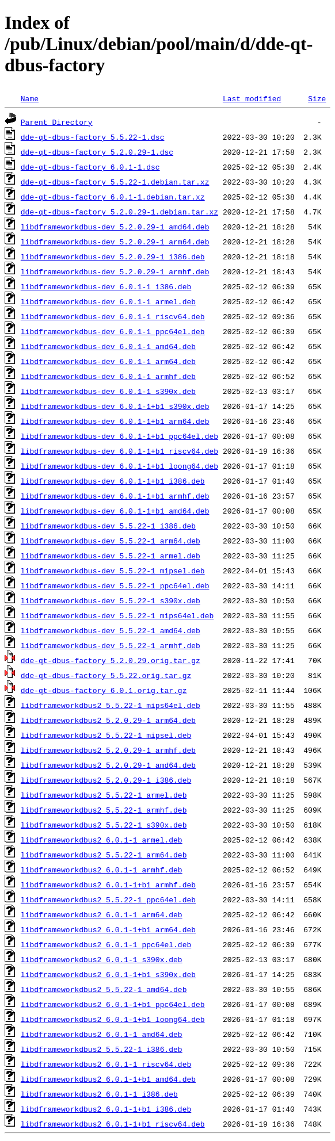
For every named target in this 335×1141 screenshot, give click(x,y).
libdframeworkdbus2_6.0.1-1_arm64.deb (101, 914)
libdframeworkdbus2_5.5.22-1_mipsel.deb (106, 735)
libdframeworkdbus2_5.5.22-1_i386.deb (101, 1049)
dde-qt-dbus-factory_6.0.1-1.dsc (90, 167)
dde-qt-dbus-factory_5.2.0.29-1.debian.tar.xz (119, 211)
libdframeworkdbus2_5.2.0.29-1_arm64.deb (108, 720)
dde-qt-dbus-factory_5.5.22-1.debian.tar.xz (115, 182)
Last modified (252, 98)
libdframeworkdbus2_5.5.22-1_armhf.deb (104, 810)
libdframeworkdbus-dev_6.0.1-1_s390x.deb (108, 391)
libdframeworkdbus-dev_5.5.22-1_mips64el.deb (117, 615)
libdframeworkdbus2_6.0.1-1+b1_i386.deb (106, 1109)
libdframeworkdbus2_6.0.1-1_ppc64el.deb (106, 944)
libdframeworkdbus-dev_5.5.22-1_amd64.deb (110, 630)
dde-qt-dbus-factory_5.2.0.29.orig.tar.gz (110, 660)
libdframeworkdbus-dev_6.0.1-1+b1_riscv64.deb (119, 451)
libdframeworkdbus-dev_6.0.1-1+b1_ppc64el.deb (119, 436)
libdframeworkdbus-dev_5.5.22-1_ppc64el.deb (115, 585)
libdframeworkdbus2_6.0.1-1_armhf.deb (101, 869)
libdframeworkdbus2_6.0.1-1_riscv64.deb (106, 1064)
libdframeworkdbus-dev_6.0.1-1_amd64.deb (108, 346)
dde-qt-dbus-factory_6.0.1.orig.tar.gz (104, 690)
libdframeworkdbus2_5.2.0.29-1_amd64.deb (108, 765)
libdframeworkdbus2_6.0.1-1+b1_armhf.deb (108, 884)
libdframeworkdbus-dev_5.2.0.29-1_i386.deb (113, 256)
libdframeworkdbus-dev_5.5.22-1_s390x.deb (110, 600)
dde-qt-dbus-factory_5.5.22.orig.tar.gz (106, 675)
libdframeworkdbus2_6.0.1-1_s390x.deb (101, 959)
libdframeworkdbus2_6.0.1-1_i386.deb (99, 1094)
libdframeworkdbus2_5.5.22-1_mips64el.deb (110, 705)
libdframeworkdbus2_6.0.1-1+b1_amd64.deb (108, 1079)
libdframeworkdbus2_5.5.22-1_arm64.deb (104, 854)
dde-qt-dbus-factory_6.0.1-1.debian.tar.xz (113, 197)
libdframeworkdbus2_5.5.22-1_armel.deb (104, 795)
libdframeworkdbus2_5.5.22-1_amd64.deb (104, 989)
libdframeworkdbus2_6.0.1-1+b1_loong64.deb (113, 1019)
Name (30, 98)
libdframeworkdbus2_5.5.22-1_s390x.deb (104, 825)
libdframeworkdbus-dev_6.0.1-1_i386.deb (106, 286)
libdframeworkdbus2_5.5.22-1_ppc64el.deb (108, 899)
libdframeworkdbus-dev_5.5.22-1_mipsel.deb (113, 570)
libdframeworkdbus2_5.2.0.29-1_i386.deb (106, 780)
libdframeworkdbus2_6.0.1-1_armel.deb (101, 839)
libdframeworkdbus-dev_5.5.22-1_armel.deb (110, 555)
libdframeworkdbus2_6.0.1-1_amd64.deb (101, 1034)
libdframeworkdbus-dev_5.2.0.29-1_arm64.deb (115, 241)
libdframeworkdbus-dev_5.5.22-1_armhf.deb (110, 645)
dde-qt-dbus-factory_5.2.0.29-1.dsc (97, 152)
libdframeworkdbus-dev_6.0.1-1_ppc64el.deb (113, 331)
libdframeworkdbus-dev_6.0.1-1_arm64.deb (108, 361)
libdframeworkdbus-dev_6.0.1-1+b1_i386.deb (113, 481)
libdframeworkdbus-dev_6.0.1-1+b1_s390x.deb (115, 406)
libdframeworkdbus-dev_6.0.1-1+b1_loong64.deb (119, 466)
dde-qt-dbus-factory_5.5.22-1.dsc (93, 137)
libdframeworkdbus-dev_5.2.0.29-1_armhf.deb (115, 271)
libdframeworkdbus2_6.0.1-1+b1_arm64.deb (108, 929)
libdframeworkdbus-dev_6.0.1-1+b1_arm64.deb (115, 421)
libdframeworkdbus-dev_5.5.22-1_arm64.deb (110, 540)
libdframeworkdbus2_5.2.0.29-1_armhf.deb (108, 750)
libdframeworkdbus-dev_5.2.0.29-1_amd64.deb (115, 226)
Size (317, 98)
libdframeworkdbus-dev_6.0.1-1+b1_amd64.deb (115, 511)
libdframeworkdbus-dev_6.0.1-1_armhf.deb (108, 376)
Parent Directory (57, 122)
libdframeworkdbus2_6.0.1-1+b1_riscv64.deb (113, 1124)
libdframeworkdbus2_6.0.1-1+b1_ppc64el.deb (113, 1004)
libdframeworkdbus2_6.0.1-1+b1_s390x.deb (108, 974)
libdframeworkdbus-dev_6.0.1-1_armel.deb (108, 301)
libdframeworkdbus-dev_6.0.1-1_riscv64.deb (113, 316)
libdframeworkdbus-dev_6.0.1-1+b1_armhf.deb (115, 496)
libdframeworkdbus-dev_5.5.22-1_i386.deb (108, 525)
